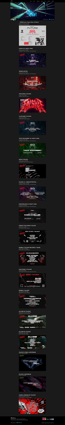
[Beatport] (53, 419)
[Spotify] (47, 419)
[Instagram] (43, 419)
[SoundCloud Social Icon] (45, 419)
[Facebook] (51, 419)
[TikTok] (49, 419)
